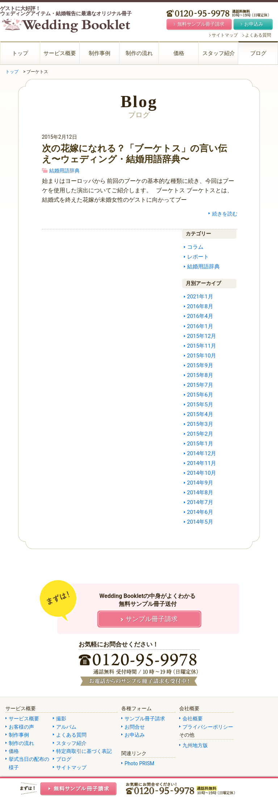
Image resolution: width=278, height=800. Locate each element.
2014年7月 (200, 502)
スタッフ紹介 (218, 53)
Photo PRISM (139, 763)
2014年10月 (201, 473)
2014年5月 (200, 522)
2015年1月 (200, 443)
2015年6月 (200, 394)
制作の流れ (139, 53)
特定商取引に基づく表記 (84, 751)
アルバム (66, 727)
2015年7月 (200, 385)
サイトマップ (225, 35)
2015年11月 (201, 346)
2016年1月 (200, 326)
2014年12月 (201, 453)
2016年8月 (200, 306)
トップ (20, 53)
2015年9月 (200, 365)
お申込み (135, 735)
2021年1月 (200, 296)
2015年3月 (200, 424)
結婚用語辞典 (64, 170)
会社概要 (192, 718)
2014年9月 (200, 482)
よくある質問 (258, 35)
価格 (178, 53)
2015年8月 (200, 375)
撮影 (61, 718)
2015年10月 (201, 355)
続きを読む (224, 214)
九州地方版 (195, 745)
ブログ (258, 53)
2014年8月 (200, 492)
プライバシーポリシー (207, 727)
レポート (198, 257)
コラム (195, 247)
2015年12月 (201, 336)
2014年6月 (200, 512)
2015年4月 (200, 414)
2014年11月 (201, 463)
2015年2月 (200, 434)
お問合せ (135, 727)
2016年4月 (200, 316)
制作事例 (99, 53)
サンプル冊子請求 (145, 718)
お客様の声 (21, 727)
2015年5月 (200, 404)
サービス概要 (59, 53)
